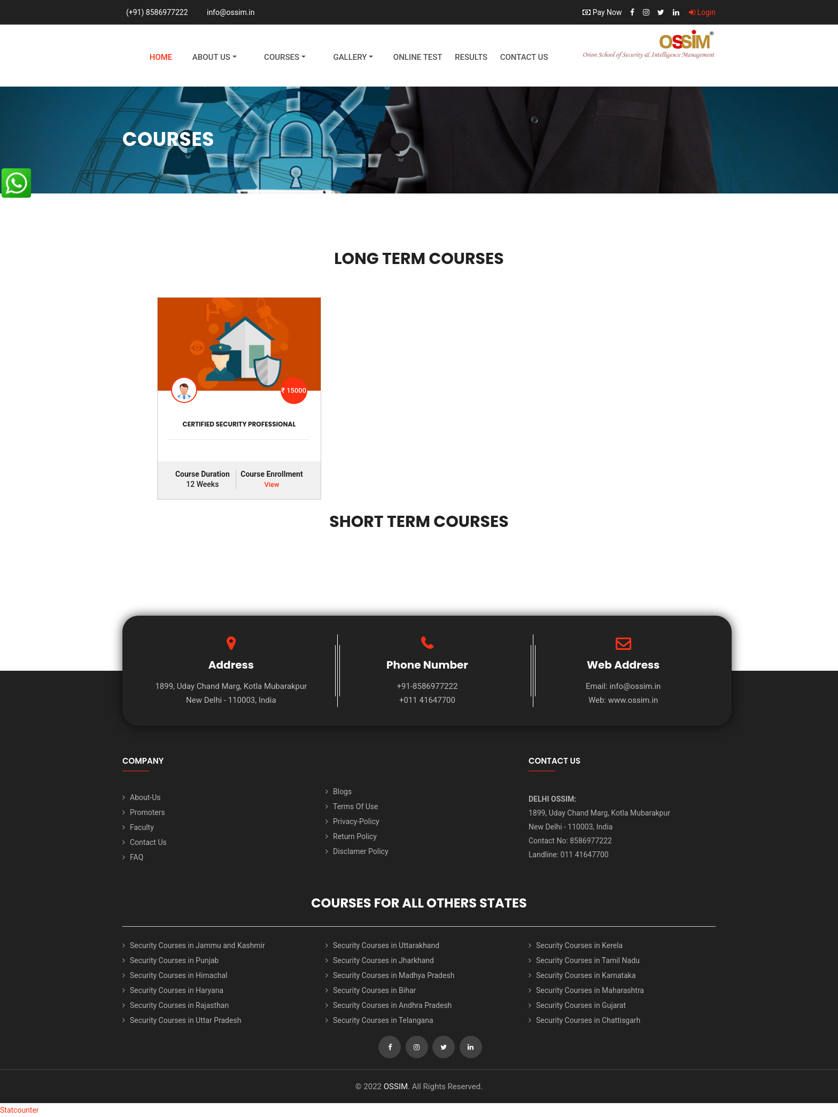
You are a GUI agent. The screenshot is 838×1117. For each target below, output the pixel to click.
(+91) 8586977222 (157, 12)
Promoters (147, 812)
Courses (281, 57)
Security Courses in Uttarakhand (386, 945)
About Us (211, 57)
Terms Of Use (355, 806)
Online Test (418, 57)
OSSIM (396, 1086)
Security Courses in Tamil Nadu (588, 960)
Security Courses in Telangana (383, 1020)
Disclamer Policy (361, 851)
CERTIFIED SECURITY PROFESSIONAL (239, 424)
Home (161, 57)
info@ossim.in (231, 12)
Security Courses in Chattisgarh (588, 1020)
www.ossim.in (633, 700)
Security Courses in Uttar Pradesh (185, 1020)
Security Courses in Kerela (579, 945)
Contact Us (524, 57)
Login (702, 12)
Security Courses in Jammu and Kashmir (197, 945)
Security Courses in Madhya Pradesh (393, 975)
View (271, 484)
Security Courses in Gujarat (581, 1005)
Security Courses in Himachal (178, 975)
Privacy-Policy (356, 821)
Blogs (342, 791)
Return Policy (355, 836)
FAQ (136, 857)
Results (471, 57)
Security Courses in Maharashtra (590, 990)
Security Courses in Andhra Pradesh (392, 1005)
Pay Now (602, 12)
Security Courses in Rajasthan (179, 1005)
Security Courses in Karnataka (586, 975)
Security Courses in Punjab (174, 960)
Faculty (142, 827)
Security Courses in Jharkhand (383, 960)
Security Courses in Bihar (374, 990)
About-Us (145, 797)
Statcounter (19, 1110)
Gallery (350, 57)
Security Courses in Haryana (176, 990)
